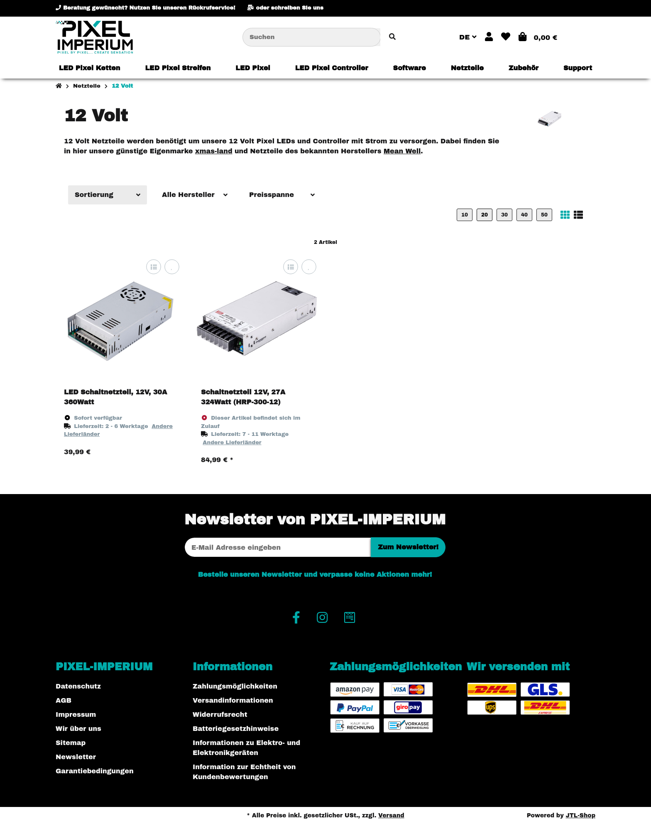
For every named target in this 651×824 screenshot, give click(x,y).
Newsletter (76, 756)
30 (504, 215)
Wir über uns (78, 728)
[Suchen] (311, 37)
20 (484, 215)
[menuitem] (89, 68)
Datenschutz (78, 686)
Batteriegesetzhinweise (236, 728)
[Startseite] (59, 86)
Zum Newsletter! (408, 547)
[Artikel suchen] (392, 37)
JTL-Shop (580, 815)
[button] (489, 37)
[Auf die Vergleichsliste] (153, 267)
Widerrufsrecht (220, 714)
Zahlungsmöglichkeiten (235, 686)
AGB (63, 700)
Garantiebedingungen (95, 771)
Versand (391, 815)
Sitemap (71, 742)
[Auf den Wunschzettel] (171, 267)
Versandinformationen (233, 700)
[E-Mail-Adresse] (277, 547)
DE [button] (468, 37)
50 (544, 215)
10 (464, 215)
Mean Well (402, 151)
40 (524, 215)
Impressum (76, 714)
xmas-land (213, 151)
